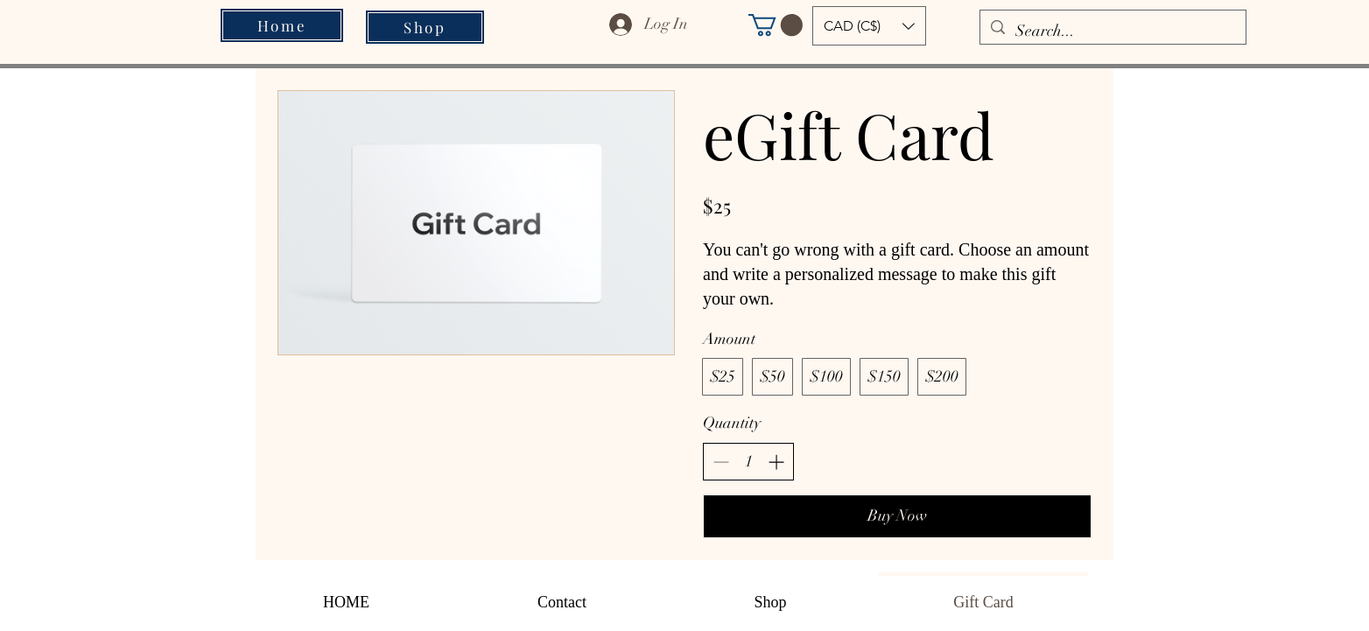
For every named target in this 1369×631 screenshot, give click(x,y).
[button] (775, 25)
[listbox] (869, 26)
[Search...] (1112, 32)
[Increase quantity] (776, 462)
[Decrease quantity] (721, 462)
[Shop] (425, 27)
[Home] (282, 25)
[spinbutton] (748, 462)
